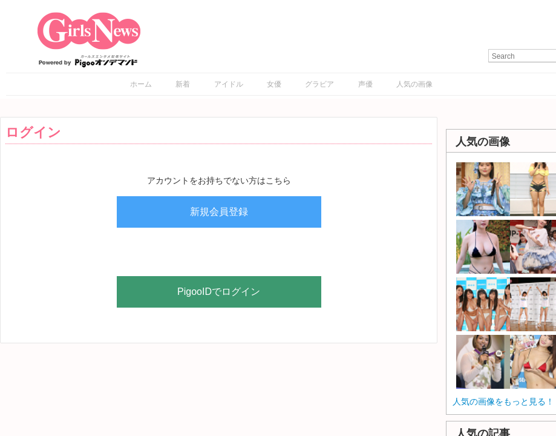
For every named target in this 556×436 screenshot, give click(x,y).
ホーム (141, 84)
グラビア (319, 84)
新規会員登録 (219, 211)
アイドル (228, 84)
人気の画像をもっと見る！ (503, 401)
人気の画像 (414, 84)
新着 (182, 84)
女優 (274, 84)
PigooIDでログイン (218, 291)
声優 (365, 84)
